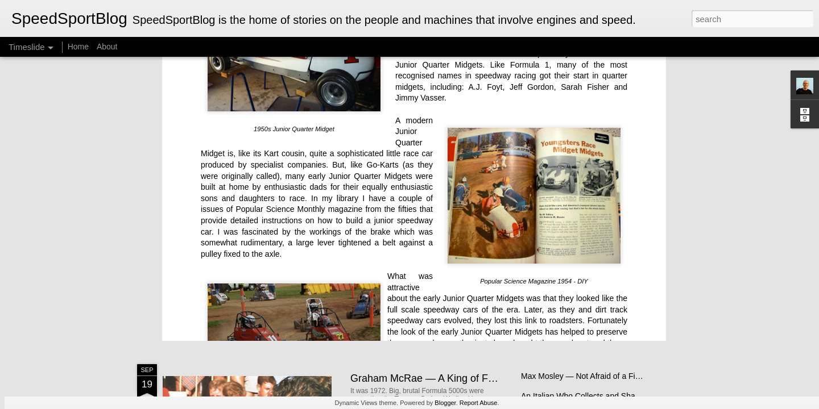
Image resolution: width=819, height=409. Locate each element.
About (107, 46)
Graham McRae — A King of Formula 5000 (447, 378)
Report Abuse (479, 402)
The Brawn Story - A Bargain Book (581, 282)
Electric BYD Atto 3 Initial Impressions (587, 242)
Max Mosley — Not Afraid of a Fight (583, 376)
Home (78, 46)
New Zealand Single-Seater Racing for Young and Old (472, 283)
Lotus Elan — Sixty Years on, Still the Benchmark (607, 262)
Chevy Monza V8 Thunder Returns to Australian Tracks (618, 302)
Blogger (445, 402)
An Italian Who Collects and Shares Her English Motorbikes (626, 395)
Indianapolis (408, 173)
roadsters (565, 117)
